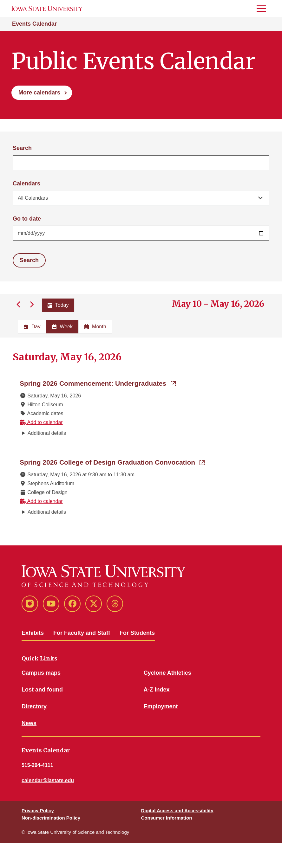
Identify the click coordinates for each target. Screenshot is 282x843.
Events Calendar (34, 24)
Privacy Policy (38, 810)
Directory (34, 706)
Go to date (27, 219)
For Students (137, 633)
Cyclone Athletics (167, 673)
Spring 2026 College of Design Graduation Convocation (112, 462)
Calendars (26, 183)
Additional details (47, 433)
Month (95, 326)
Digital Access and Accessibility (177, 810)
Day (32, 326)
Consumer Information (166, 817)
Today (58, 305)
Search (22, 148)
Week (62, 326)
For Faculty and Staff (81, 633)
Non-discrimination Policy (51, 817)
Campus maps (41, 673)
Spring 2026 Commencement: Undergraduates (98, 383)
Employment (161, 706)
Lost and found (42, 689)
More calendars (39, 92)
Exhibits (33, 633)
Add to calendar (41, 422)
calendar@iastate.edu (48, 780)
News (29, 723)
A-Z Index (157, 689)
